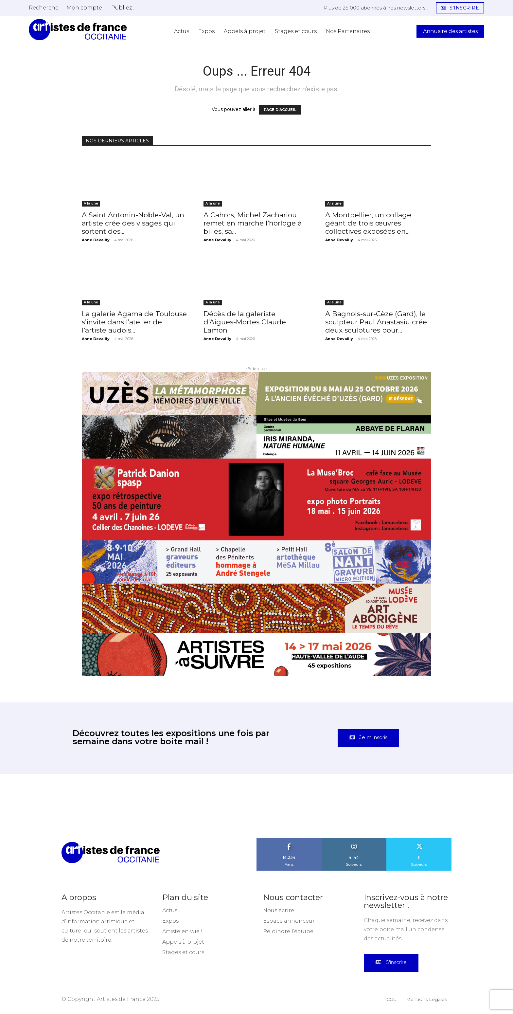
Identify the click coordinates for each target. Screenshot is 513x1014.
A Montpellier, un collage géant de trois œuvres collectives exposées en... (368, 223)
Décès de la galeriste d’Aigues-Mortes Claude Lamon (244, 322)
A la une (91, 203)
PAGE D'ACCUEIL (280, 109)
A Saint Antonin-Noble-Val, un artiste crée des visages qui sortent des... (133, 223)
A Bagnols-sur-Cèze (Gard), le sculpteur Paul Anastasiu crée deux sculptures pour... (376, 322)
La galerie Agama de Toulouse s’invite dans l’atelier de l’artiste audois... (134, 322)
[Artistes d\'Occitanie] (78, 29)
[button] (44, 7)
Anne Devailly (96, 240)
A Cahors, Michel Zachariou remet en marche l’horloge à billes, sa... (252, 223)
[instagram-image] (32, 806)
